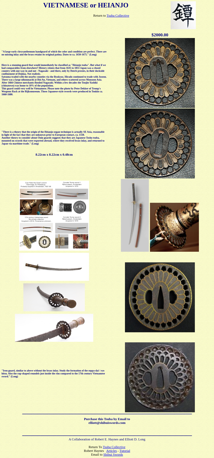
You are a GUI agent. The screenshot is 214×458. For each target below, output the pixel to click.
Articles (111, 451)
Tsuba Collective (118, 15)
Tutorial (125, 451)
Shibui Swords (113, 454)
